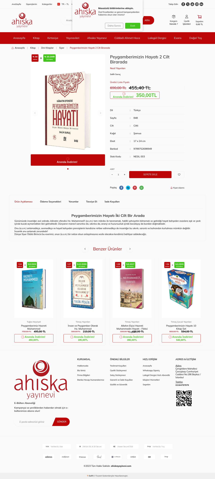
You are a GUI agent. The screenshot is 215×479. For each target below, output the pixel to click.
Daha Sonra (113, 25)
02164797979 (182, 385)
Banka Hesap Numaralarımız (90, 380)
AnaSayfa (16, 4)
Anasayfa (19, 38)
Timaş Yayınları (83, 322)
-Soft (90, 475)
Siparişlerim (31, 4)
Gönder (61, 421)
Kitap (36, 38)
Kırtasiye (52, 38)
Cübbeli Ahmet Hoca (127, 38)
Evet (132, 25)
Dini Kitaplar (47, 47)
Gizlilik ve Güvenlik (118, 384)
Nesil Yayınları (117, 68)
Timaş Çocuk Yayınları (181, 322)
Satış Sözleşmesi (118, 375)
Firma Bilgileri (83, 375)
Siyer (61, 47)
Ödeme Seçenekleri (50, 201)
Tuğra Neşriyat (34, 322)
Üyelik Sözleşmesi (118, 370)
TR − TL (65, 4)
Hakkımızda (82, 365)
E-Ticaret (97, 475)
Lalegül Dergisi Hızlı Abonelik (156, 375)
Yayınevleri (72, 38)
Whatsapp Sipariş (151, 370)
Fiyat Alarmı (177, 188)
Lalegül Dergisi (157, 38)
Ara (145, 20)
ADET (112, 169)
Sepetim (146, 384)
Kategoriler (47, 4)
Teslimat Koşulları (118, 365)
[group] (68, 110)
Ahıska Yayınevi (96, 38)
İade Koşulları (112, 201)
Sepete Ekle (150, 174)
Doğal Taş (195, 38)
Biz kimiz (81, 370)
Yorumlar (74, 201)
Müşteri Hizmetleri (151, 380)
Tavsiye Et (91, 201)
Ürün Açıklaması (23, 201)
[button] (68, 169)
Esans (177, 38)
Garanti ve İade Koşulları (121, 380)
